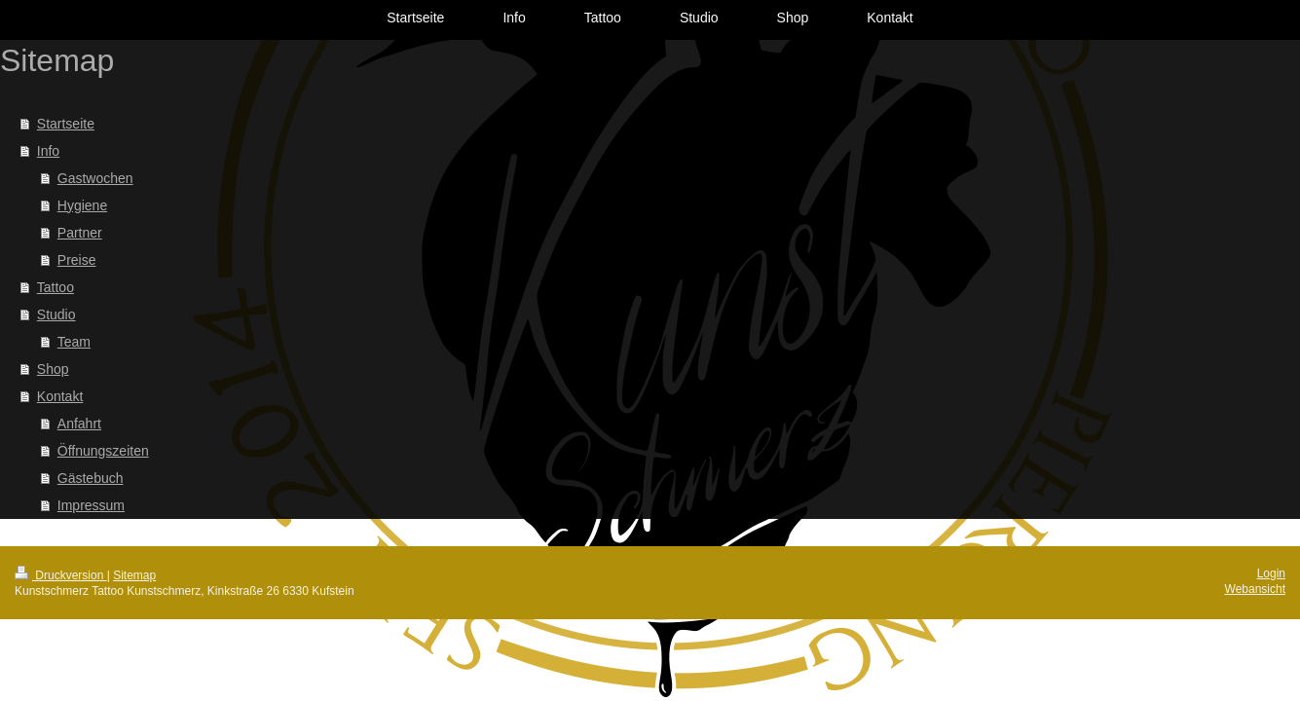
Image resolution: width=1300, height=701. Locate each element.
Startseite (65, 123)
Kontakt (60, 396)
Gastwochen (95, 178)
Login (1271, 573)
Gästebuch (90, 478)
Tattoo (55, 287)
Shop (53, 369)
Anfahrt (79, 423)
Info (48, 151)
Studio (56, 314)
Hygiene (82, 205)
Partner (79, 232)
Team (74, 342)
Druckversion (61, 575)
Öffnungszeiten (103, 451)
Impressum (91, 505)
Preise (76, 260)
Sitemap (134, 575)
